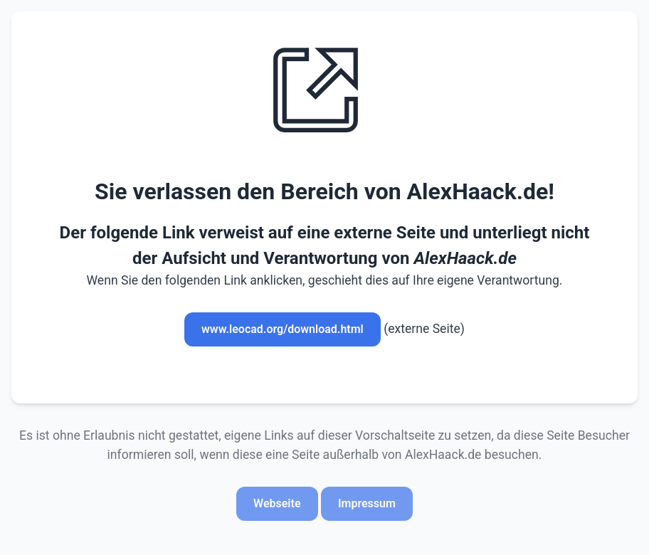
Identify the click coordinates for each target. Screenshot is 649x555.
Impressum (367, 503)
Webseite (276, 503)
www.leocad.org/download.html (282, 329)
